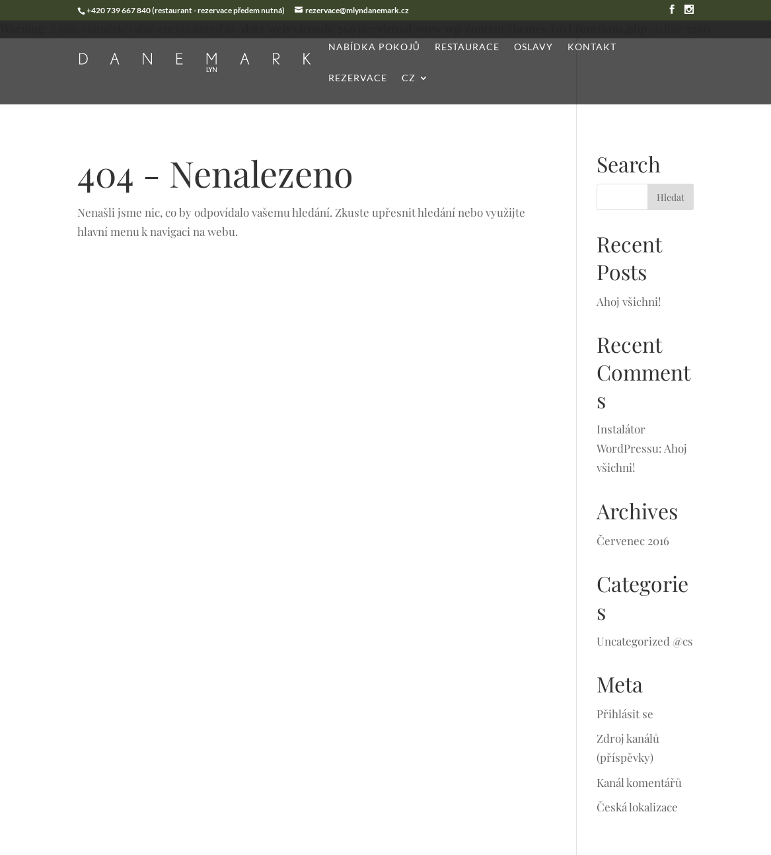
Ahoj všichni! (629, 301)
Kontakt (592, 47)
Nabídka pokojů (374, 47)
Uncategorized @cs (645, 641)
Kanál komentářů (639, 782)
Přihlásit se (625, 713)
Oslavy (533, 47)
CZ (409, 78)
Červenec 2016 (633, 540)
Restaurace (467, 47)
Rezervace (357, 78)
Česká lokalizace (637, 806)
